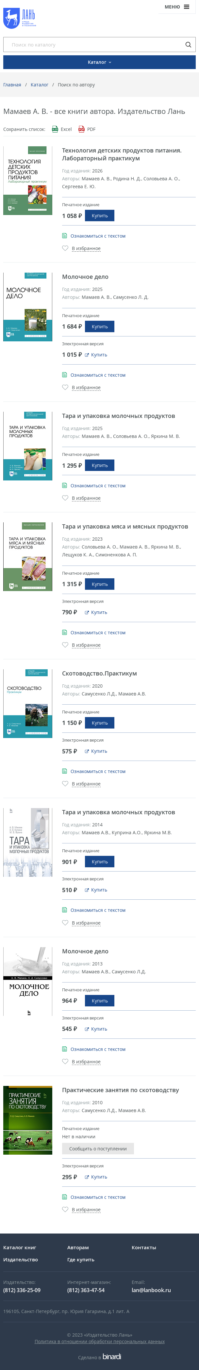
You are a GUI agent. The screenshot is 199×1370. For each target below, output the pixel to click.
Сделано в (99, 1357)
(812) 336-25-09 (22, 1290)
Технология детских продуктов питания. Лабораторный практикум (122, 154)
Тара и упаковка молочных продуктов (118, 416)
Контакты (144, 1247)
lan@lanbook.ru (151, 1290)
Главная (12, 84)
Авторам (78, 1247)
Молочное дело (85, 276)
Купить (100, 215)
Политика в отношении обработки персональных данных (100, 1341)
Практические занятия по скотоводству (120, 1090)
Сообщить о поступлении (98, 1148)
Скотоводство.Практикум (99, 673)
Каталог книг (19, 1247)
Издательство (20, 1259)
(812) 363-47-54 (86, 1290)
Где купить (80, 1259)
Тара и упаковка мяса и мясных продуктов (125, 526)
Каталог (39, 84)
